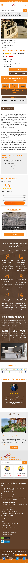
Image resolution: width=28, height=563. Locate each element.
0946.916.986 (14, 102)
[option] (14, 29)
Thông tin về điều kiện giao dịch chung (10, 523)
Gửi (25, 463)
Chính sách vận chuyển (7, 530)
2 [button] (13, 409)
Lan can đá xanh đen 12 (14, 231)
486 (18, 53)
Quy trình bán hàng (6, 521)
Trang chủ (3, 14)
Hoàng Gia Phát (12, 166)
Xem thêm (14, 447)
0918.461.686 (22, 102)
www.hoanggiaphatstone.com (15, 168)
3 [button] (14, 409)
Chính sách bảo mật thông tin (8, 527)
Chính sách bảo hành (6, 534)
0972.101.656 (5, 102)
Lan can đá (4, 15)
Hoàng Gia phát (11, 170)
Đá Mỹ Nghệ (17, 14)
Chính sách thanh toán (6, 525)
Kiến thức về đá (5, 518)
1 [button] (12, 409)
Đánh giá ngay (14, 203)
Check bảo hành (21, 555)
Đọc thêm (4, 444)
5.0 (4, 53)
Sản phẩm (9, 14)
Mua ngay (18, 69)
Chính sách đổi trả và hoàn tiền (8, 532)
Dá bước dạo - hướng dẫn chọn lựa (10, 436)
